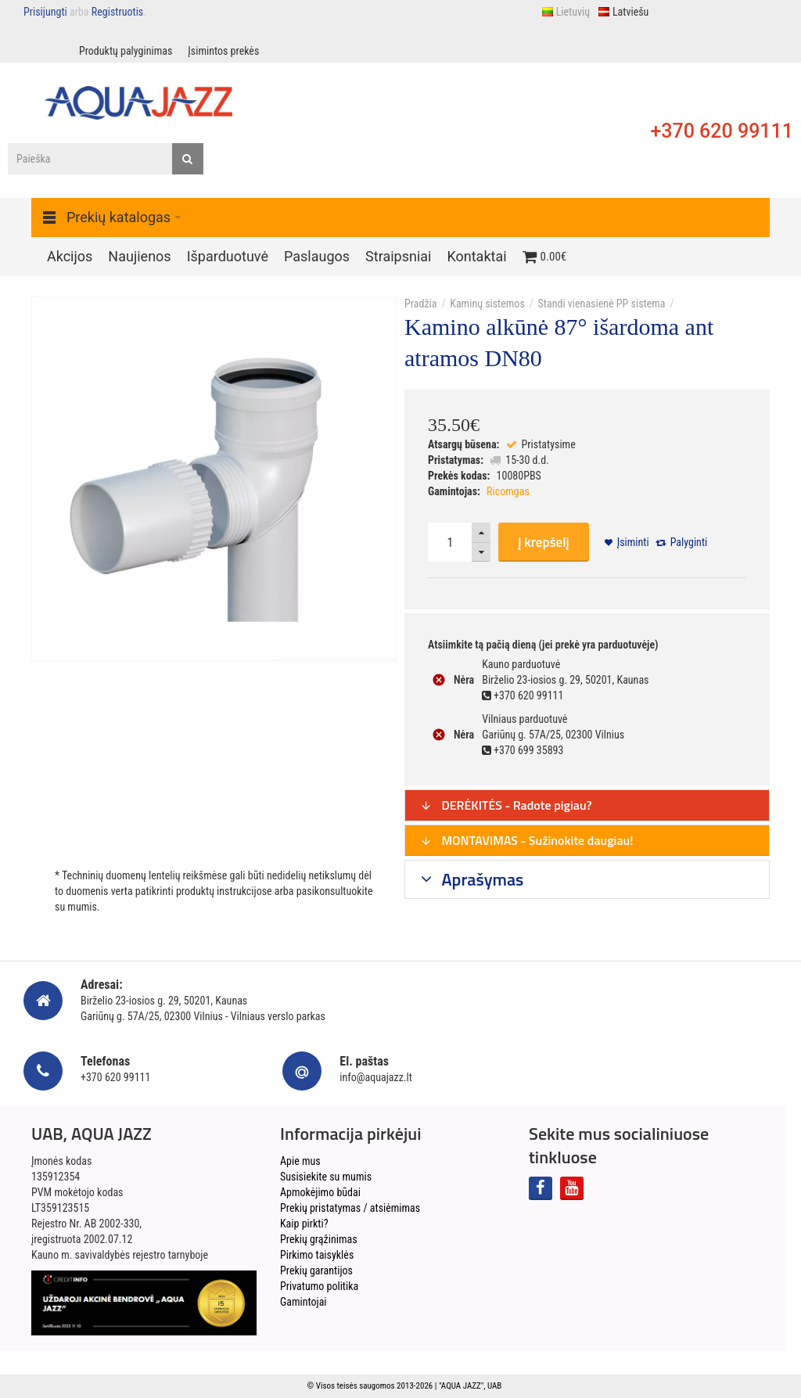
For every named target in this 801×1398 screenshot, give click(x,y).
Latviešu (623, 11)
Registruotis (117, 11)
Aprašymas (481, 879)
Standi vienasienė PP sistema (602, 303)
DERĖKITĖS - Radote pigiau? (506, 805)
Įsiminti (633, 542)
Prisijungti (45, 11)
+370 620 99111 (721, 131)
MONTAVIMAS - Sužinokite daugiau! (527, 840)
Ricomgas (508, 491)
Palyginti (689, 542)
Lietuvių (565, 11)
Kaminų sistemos (487, 303)
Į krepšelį (543, 542)
